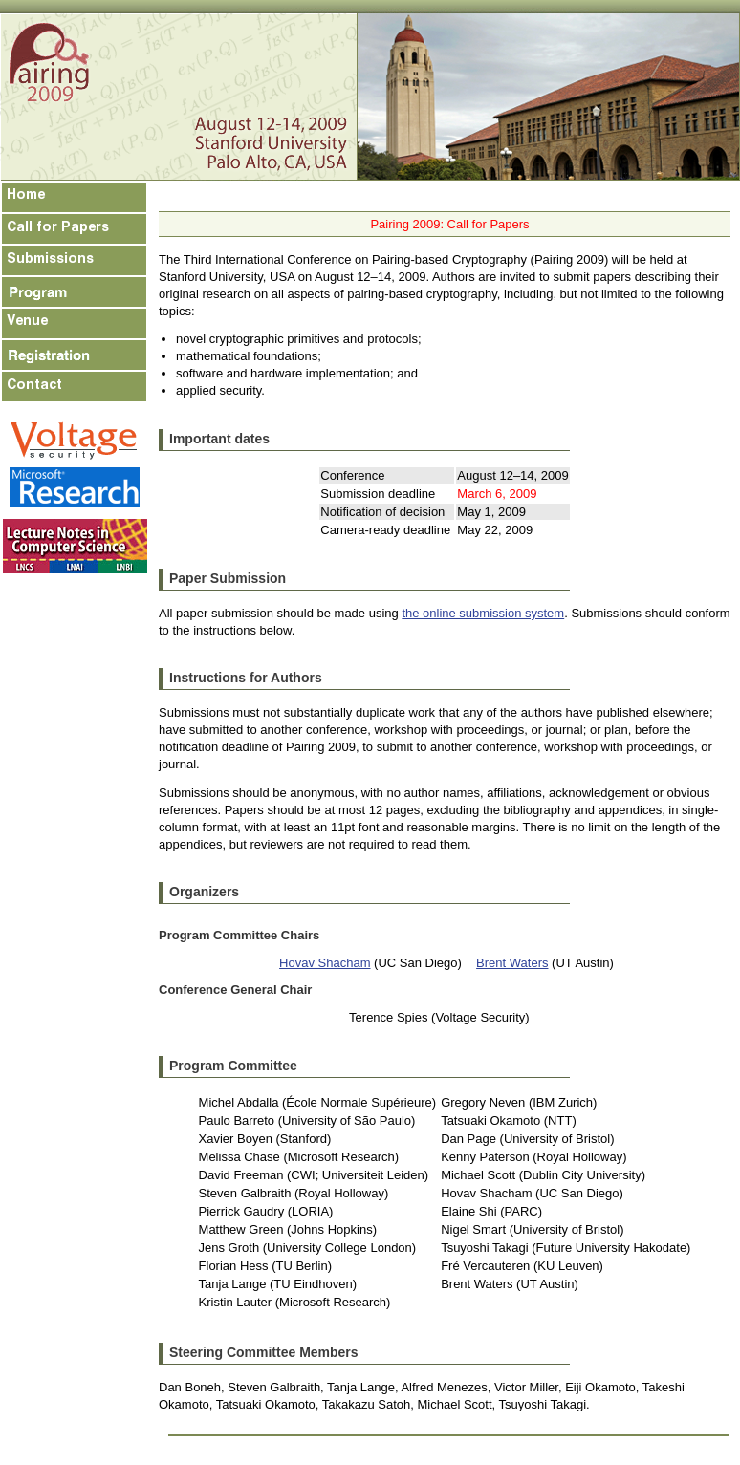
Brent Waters (512, 963)
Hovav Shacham (324, 963)
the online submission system (483, 613)
